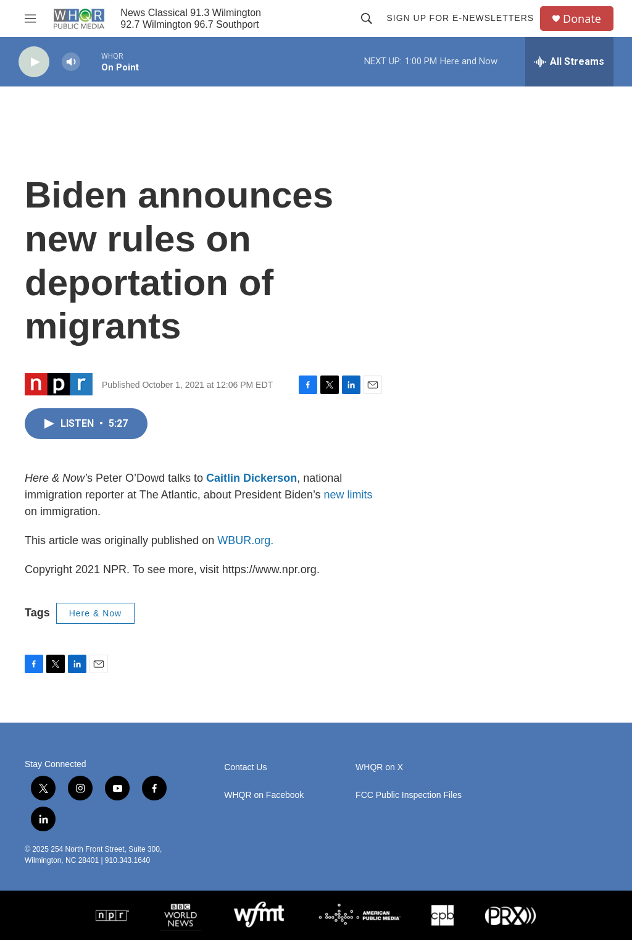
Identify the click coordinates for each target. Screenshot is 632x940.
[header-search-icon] (366, 18)
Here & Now (95, 613)
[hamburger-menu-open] (30, 18)
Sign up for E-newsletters (460, 18)
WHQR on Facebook (264, 795)
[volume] (70, 62)
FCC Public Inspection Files (409, 795)
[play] (34, 62)
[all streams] (569, 61)
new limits (348, 495)
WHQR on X (379, 767)
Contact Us (245, 767)
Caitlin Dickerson (251, 478)
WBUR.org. (245, 540)
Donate (582, 18)
